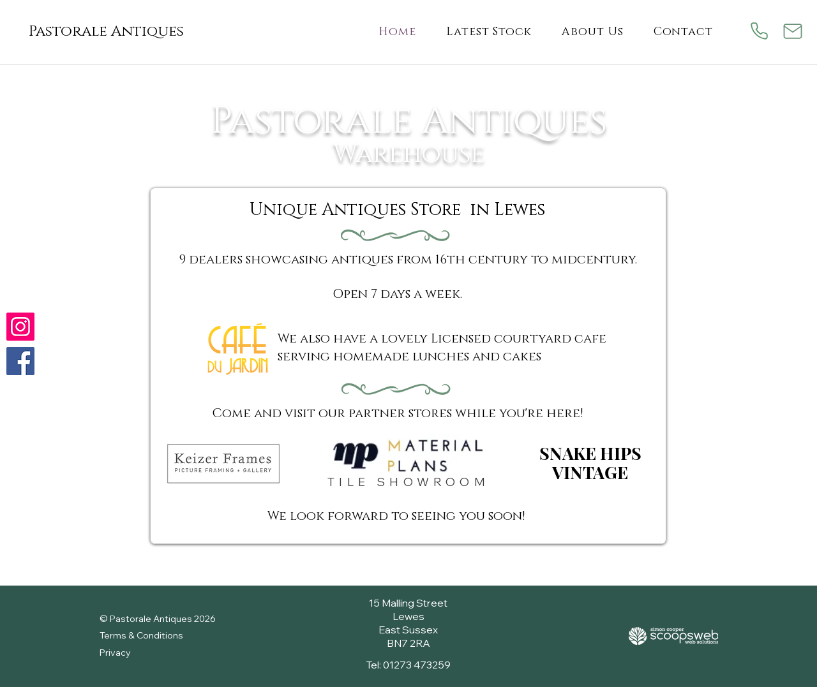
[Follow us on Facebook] (20, 361)
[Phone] (759, 31)
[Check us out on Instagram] (20, 327)
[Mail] (792, 31)
